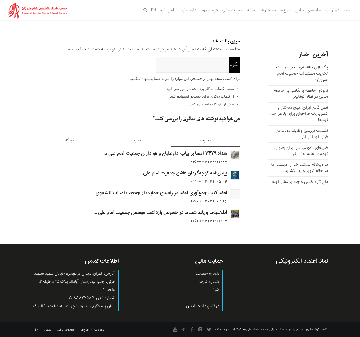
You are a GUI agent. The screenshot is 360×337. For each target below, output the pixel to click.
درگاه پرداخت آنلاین (202, 306)
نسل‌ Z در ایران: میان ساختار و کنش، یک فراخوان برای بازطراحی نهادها (299, 114)
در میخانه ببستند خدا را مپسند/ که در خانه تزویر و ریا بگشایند (299, 168)
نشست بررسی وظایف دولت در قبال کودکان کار (302, 134)
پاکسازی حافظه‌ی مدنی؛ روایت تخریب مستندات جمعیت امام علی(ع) (302, 73)
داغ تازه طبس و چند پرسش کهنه (300, 182)
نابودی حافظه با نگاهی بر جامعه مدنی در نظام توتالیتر (301, 94)
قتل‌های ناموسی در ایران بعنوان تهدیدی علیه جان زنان (301, 151)
